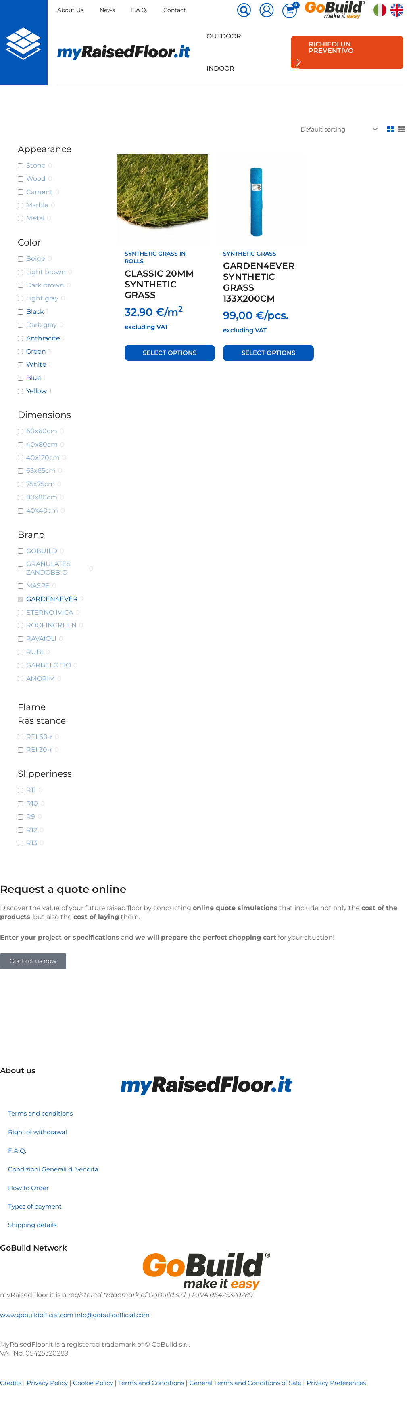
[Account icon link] (266, 10)
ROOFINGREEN (51, 625)
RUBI (34, 652)
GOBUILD (41, 551)
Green (36, 351)
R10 (32, 803)
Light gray (42, 298)
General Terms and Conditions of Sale (260, 1383)
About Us (70, 10)
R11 (31, 790)
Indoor (219, 68)
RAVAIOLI (41, 638)
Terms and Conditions (160, 1383)
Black (35, 311)
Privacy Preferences (357, 1383)
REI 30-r (39, 749)
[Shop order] (334, 130)
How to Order (30, 1188)
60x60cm (41, 431)
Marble (37, 205)
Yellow (36, 391)
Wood (36, 179)
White (36, 364)
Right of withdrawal (39, 1132)
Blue (33, 378)
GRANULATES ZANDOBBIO (48, 568)
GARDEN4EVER (52, 599)
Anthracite (43, 338)
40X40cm (42, 510)
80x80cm (41, 497)
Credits (11, 1383)
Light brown (46, 272)
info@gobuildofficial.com (121, 1315)
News (108, 10)
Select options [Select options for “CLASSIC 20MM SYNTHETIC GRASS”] (170, 352)
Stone (36, 165)
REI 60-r (39, 737)
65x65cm (41, 470)
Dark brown (45, 285)
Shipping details (34, 1225)
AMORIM (40, 678)
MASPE (38, 586)
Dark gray (41, 325)
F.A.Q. (141, 10)
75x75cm (40, 484)
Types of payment (37, 1206)
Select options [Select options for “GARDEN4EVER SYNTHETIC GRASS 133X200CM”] (268, 352)
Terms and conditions (43, 1113)
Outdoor (222, 36)
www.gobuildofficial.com (39, 1315)
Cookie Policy (98, 1383)
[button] (244, 11)
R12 (31, 830)
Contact (177, 10)
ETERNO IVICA (49, 612)
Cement (39, 192)
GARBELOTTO (48, 665)
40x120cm (43, 458)
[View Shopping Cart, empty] (289, 11)
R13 (31, 843)
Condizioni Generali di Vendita (56, 1169)
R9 (30, 816)
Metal (35, 218)
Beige (35, 258)
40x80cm (42, 444)
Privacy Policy (50, 1383)
